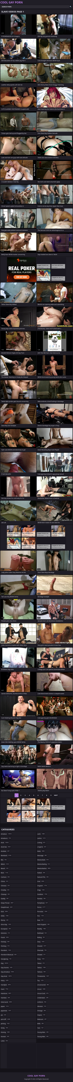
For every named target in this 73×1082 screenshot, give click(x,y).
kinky (4, 1027)
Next (56, 795)
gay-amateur (7, 971)
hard (5, 989)
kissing (5, 1032)
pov (40, 915)
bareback (6, 855)
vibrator (42, 1006)
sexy (41, 941)
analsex (5, 851)
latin (41, 833)
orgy (41, 889)
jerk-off (5, 1019)
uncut (41, 989)
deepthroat (7, 907)
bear (4, 872)
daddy (5, 898)
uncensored (43, 984)
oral (41, 881)
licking (41, 842)
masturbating (43, 864)
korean (5, 1036)
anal (5, 842)
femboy (5, 945)
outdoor (42, 894)
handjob (6, 984)
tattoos (41, 971)
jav (4, 1014)
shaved (42, 945)
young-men (43, 1036)
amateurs (6, 838)
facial (5, 937)
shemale (42, 950)
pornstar (42, 911)
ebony (5, 920)
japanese (6, 1010)
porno (41, 907)
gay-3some (7, 967)
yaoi (40, 1027)
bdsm (5, 864)
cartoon (5, 877)
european (6, 928)
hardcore (6, 993)
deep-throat (7, 902)
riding (41, 937)
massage (42, 855)
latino (41, 838)
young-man (43, 1032)
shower (41, 954)
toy (40, 980)
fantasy (5, 941)
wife (40, 1023)
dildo (5, 915)
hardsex (5, 997)
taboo (41, 963)
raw (40, 920)
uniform (42, 1002)
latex (4, 1040)
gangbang (6, 958)
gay (5, 963)
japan (5, 1006)
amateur (6, 833)
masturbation (44, 868)
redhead (42, 933)
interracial (6, 1002)
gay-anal (6, 976)
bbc (4, 859)
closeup (5, 894)
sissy (41, 958)
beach (5, 868)
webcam (42, 1019)
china (5, 881)
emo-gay (6, 924)
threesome (43, 976)
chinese (5, 885)
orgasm (42, 885)
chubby (5, 889)
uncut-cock (43, 993)
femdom (6, 950)
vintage (41, 1010)
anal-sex (6, 846)
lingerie (42, 846)
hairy (5, 980)
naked (41, 872)
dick (4, 911)
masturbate (43, 859)
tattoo (41, 967)
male (41, 851)
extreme (5, 933)
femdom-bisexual (9, 954)
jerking (5, 1023)
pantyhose (42, 902)
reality (41, 928)
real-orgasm (43, 924)
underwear (43, 997)
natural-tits (43, 877)
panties (41, 898)
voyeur (41, 1014)
